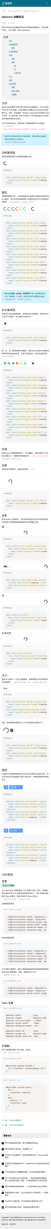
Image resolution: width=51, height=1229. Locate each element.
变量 (13, 87)
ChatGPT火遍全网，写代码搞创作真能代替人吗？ (24, 1201)
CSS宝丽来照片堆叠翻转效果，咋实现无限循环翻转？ (26, 1172)
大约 (10, 41)
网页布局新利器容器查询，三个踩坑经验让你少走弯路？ (26, 1186)
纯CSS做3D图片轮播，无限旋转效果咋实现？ (22, 1207)
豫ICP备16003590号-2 (16, 1220)
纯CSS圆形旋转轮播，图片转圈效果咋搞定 (21, 1143)
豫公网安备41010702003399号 (35, 1220)
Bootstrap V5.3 (17, 11)
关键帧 (14, 94)
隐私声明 (5, 1224)
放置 (13, 62)
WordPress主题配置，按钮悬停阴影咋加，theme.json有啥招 (26, 1156)
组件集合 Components (31, 11)
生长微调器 (13, 51)
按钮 (10, 80)
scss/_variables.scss (12, 1008)
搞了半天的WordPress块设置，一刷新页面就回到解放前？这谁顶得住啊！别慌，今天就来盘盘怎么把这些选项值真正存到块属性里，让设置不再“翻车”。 (26, 1179)
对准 (10, 55)
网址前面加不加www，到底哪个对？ (19, 1149)
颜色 (13, 48)
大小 (10, 76)
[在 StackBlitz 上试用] (43, 170)
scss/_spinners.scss (12, 910)
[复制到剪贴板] (46, 170)
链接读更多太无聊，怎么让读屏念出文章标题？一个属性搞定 (26, 1194)
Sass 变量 (15, 91)
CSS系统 (12, 84)
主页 (9, 11)
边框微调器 (13, 44)
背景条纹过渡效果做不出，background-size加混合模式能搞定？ (27, 1165)
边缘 (13, 59)
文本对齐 (17, 73)
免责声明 (13, 1224)
